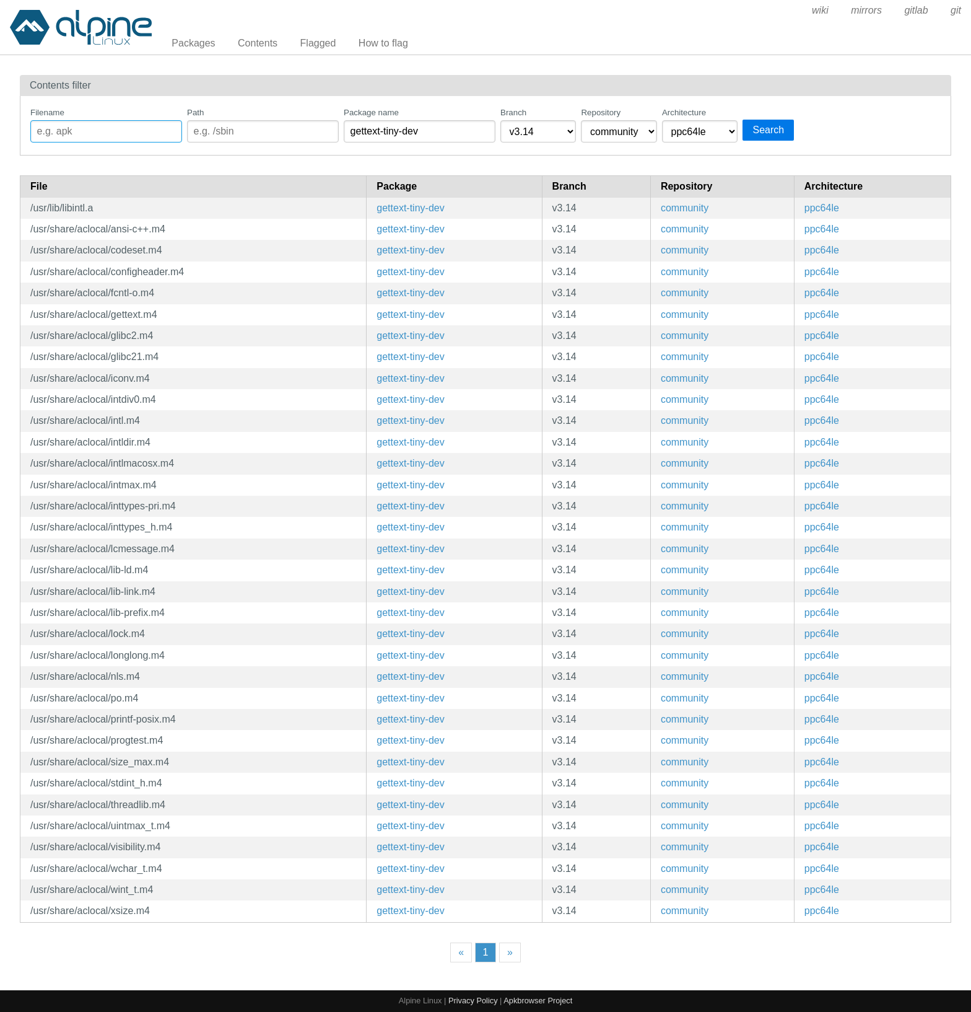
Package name (371, 112)
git (956, 10)
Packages (193, 43)
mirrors (866, 10)
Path (195, 112)
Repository (600, 112)
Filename (47, 112)
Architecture (684, 112)
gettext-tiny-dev (410, 208)
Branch (513, 112)
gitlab (916, 10)
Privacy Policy (473, 1000)
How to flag (383, 43)
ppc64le (821, 208)
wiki (820, 10)
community (684, 208)
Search (768, 130)
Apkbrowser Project (537, 1000)
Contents (257, 43)
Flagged (318, 43)
